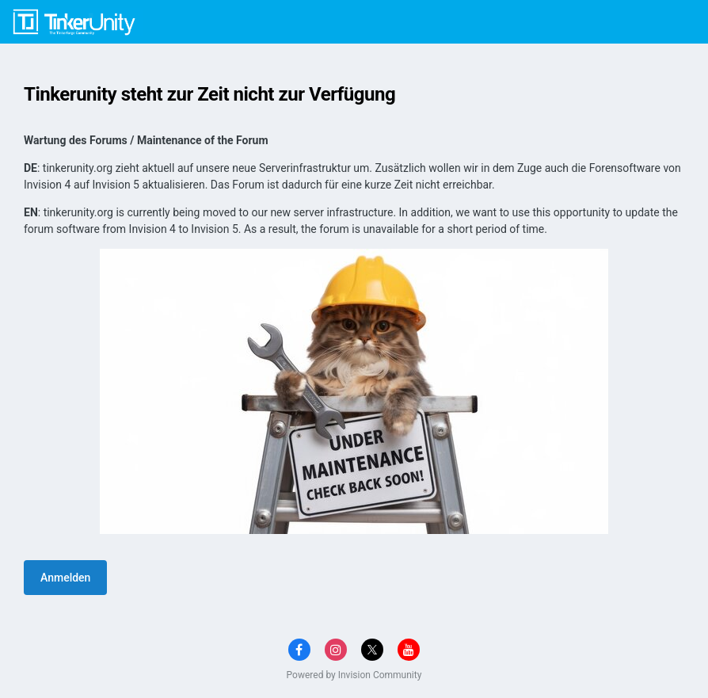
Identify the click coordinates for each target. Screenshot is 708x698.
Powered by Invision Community (354, 675)
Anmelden (65, 577)
